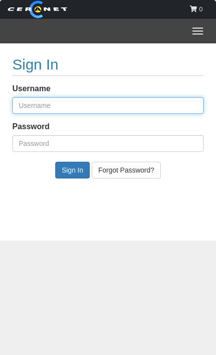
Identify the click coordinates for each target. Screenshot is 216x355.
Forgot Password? (126, 170)
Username (31, 88)
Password (31, 126)
